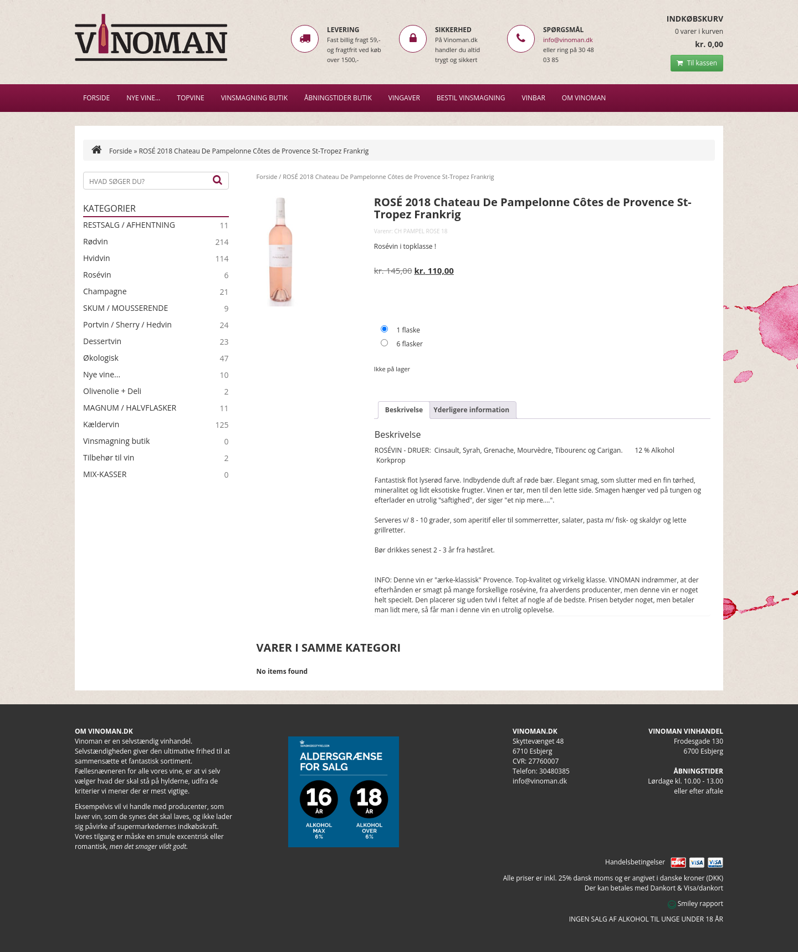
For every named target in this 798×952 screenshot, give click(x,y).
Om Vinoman (584, 98)
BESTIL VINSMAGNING (471, 98)
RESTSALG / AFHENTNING (129, 225)
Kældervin (101, 424)
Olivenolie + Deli (112, 391)
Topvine (190, 98)
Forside (96, 98)
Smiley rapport (695, 903)
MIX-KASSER (104, 474)
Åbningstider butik (338, 98)
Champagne (105, 291)
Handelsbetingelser (635, 862)
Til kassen (697, 63)
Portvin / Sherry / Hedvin (127, 325)
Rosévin (97, 275)
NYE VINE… (143, 98)
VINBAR (533, 98)
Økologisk (101, 358)
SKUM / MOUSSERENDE (125, 308)
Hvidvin (96, 258)
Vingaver (404, 98)
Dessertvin (102, 341)
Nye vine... (101, 375)
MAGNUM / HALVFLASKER (129, 408)
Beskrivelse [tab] (404, 409)
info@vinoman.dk (568, 39)
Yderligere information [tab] (471, 409)
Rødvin (95, 242)
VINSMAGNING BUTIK (254, 98)
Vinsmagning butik (116, 441)
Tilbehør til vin (108, 458)
